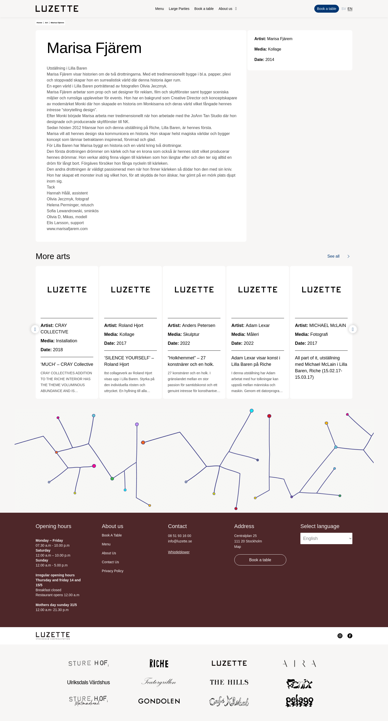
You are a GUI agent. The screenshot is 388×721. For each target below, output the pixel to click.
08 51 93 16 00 (179, 536)
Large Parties (179, 9)
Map (237, 547)
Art (46, 23)
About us (225, 9)
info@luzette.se (180, 541)
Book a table (204, 9)
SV (343, 9)
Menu (159, 9)
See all (333, 256)
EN (350, 9)
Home (39, 23)
